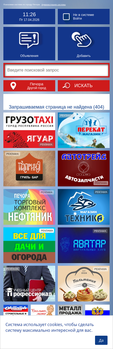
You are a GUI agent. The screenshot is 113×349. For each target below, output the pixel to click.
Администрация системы (53, 4)
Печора (36, 84)
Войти (77, 18)
